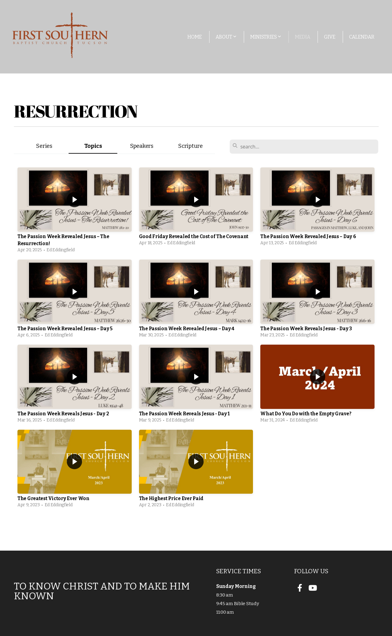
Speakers (141, 146)
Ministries (265, 37)
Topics (93, 146)
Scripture (190, 146)
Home (194, 37)
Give (329, 37)
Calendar (362, 37)
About (226, 37)
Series (44, 146)
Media (302, 37)
